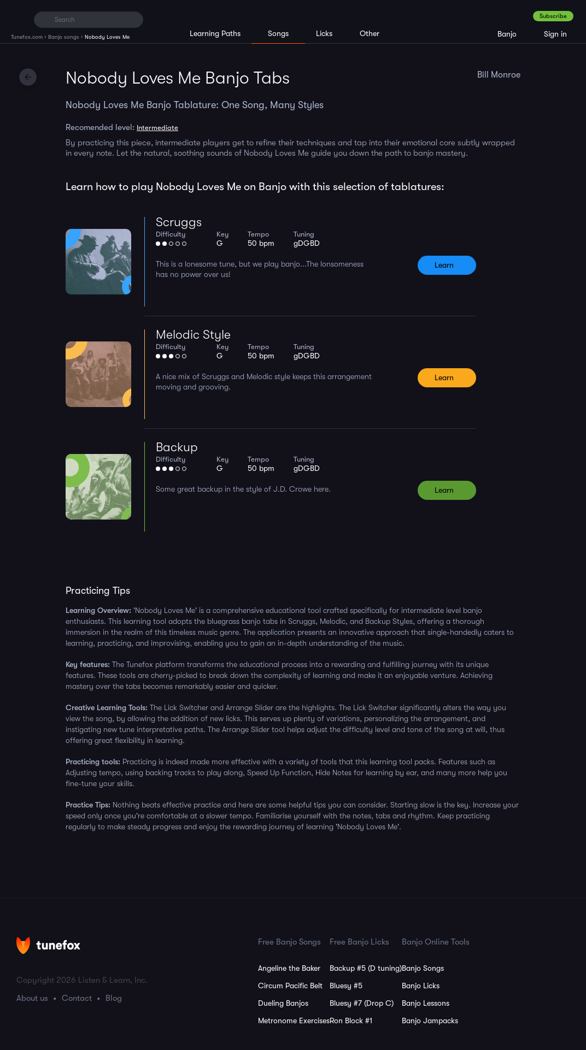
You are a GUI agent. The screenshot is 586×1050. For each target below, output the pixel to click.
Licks (324, 33)
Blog (114, 998)
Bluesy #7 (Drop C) (362, 1003)
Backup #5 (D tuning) (366, 968)
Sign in (555, 34)
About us (32, 998)
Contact (77, 998)
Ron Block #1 (351, 1020)
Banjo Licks (421, 985)
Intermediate (157, 127)
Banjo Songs (423, 968)
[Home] (18, 19)
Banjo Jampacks (430, 1020)
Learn (444, 265)
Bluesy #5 (346, 985)
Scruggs (179, 222)
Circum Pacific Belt (290, 985)
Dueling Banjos (283, 1003)
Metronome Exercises (294, 1020)
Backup (177, 447)
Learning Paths (215, 33)
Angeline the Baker (289, 968)
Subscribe (553, 16)
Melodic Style (193, 334)
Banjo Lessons (425, 1003)
